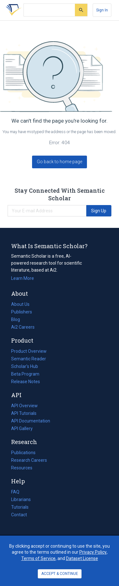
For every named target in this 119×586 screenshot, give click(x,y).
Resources (21, 468)
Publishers (21, 311)
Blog (18, 319)
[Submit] (81, 10)
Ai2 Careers (23, 327)
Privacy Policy (93, 552)
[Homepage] (12, 10)
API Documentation (30, 421)
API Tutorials (23, 413)
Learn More (22, 278)
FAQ (15, 491)
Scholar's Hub (24, 366)
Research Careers (29, 460)
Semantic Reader (28, 358)
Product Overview (29, 351)
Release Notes (25, 381)
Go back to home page (59, 161)
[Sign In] (102, 10)
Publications (23, 452)
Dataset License (82, 558)
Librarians (21, 499)
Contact (19, 514)
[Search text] (49, 10)
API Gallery (22, 428)
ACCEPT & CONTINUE (59, 573)
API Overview (24, 405)
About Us (20, 304)
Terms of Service (38, 558)
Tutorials (20, 507)
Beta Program (25, 374)
